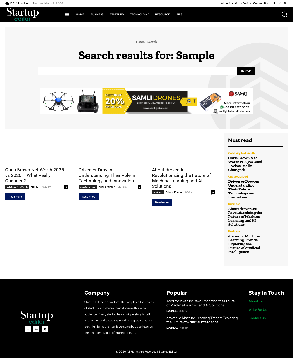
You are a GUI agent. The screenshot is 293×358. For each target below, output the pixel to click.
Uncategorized (87, 187)
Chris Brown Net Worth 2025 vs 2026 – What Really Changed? (34, 176)
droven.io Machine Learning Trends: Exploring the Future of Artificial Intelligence (244, 244)
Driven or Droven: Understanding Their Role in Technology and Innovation (107, 176)
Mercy (34, 187)
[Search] (246, 71)
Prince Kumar (106, 187)
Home (140, 42)
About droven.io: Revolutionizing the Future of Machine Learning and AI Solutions (181, 178)
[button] (284, 14)
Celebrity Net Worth (17, 187)
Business (158, 192)
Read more (15, 197)
